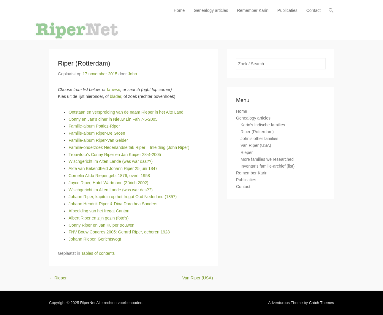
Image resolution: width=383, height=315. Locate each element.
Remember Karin (252, 10)
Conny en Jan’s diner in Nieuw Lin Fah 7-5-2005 (113, 119)
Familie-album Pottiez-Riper (94, 126)
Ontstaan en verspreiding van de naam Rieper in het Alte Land (126, 112)
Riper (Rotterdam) (84, 63)
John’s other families (259, 138)
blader (115, 96)
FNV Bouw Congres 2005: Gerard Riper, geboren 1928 (119, 232)
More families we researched (267, 159)
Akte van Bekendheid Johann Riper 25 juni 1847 (113, 168)
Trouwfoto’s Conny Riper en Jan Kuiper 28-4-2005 (115, 154)
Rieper (58, 278)
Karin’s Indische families (262, 124)
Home (179, 10)
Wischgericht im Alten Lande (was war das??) (111, 161)
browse (113, 89)
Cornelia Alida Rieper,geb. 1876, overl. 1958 (109, 175)
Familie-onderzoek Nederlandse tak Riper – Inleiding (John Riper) (129, 147)
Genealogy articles (211, 10)
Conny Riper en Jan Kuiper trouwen (101, 225)
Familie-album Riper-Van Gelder (98, 140)
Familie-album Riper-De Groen (97, 133)
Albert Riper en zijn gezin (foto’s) (99, 218)
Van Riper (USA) (200, 278)
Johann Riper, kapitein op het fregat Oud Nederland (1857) (123, 196)
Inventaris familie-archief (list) (267, 166)
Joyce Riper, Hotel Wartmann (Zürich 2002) (108, 182)
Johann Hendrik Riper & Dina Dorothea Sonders (113, 203)
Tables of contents (98, 253)
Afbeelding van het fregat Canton (99, 211)
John (132, 73)
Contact (313, 10)
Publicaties (287, 10)
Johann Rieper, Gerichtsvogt (95, 239)
